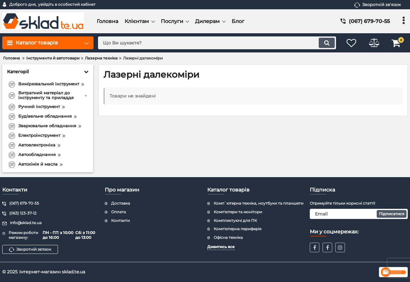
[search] (217, 42)
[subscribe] (359, 214)
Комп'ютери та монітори (238, 211)
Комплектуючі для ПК (235, 220)
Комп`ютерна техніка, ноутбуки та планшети (258, 203)
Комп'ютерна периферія (237, 228)
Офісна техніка (228, 237)
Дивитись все (221, 246)
